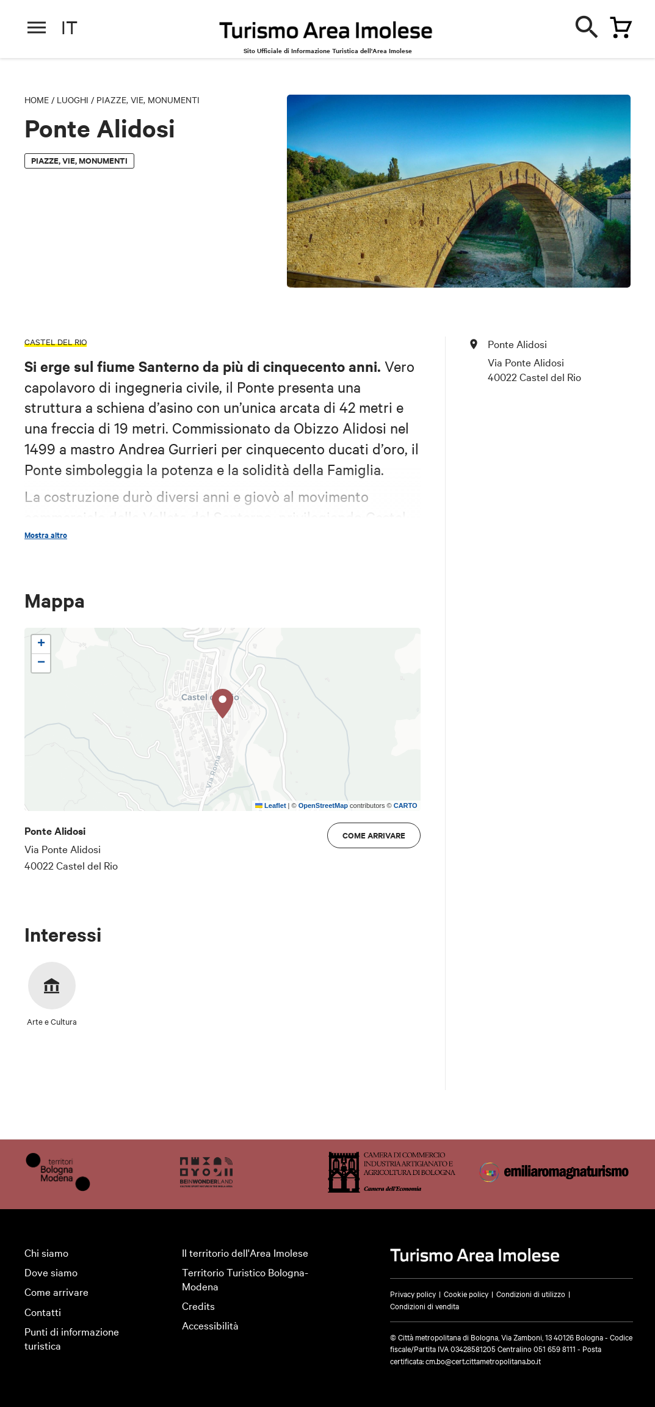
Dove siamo (51, 1272)
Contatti (42, 1311)
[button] (223, 704)
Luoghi (73, 99)
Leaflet (270, 805)
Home (36, 99)
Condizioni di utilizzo (530, 1293)
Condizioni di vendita (424, 1305)
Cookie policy (466, 1293)
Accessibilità (210, 1325)
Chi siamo (46, 1252)
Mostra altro (45, 535)
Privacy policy (413, 1293)
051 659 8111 (555, 1348)
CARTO (406, 805)
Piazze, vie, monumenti (148, 99)
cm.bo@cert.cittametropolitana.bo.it (483, 1360)
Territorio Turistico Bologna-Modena (245, 1279)
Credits (198, 1305)
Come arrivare (373, 835)
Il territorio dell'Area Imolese (245, 1252)
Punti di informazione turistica (71, 1338)
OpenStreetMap (323, 805)
